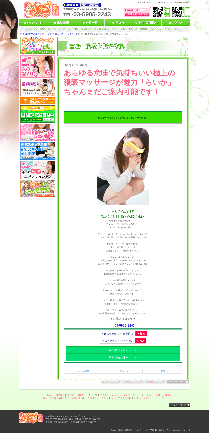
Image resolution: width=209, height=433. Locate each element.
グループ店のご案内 (123, 29)
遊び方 (70, 395)
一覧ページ (123, 371)
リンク (105, 398)
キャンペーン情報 (37, 29)
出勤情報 (150, 382)
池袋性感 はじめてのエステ (136, 430)
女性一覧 (128, 382)
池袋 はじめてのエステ (31, 34)
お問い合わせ (103, 29)
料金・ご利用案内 (56, 395)
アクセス (104, 395)
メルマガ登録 (72, 29)
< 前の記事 (83, 371)
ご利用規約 (143, 29)
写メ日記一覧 (49, 398)
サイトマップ (177, 29)
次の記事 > (162, 371)
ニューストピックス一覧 (66, 34)
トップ (48, 34)
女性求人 (87, 29)
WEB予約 (64, 398)
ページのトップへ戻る (177, 382)
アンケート (55, 29)
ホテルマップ (159, 29)
